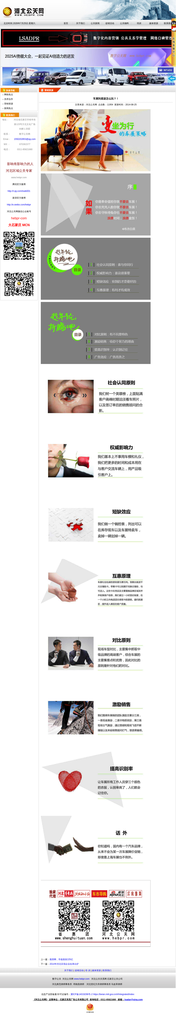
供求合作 (8, 99)
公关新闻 (95, 23)
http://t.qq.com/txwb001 (19, 191)
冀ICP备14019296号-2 (82, 994)
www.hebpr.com (81, 979)
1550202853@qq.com (24, 139)
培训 (139, 23)
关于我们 (80, 23)
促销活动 (109, 23)
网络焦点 (8, 94)
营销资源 (8, 103)
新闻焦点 (8, 108)
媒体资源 (96, 970)
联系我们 (107, 970)
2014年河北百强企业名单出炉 (64, 964)
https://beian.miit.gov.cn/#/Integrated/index (113, 994)
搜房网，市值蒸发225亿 (61, 959)
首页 (66, 23)
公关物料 (124, 23)
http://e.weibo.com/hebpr (19, 204)
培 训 (87, 970)
